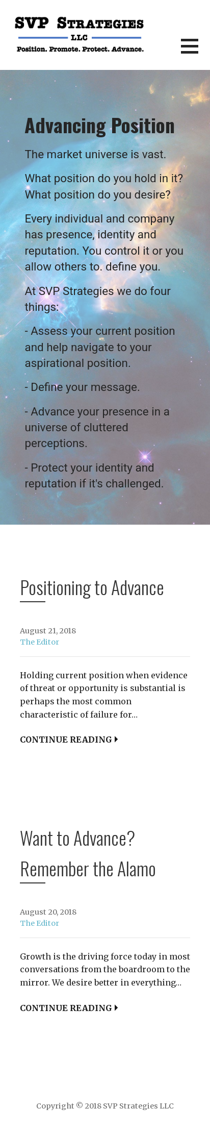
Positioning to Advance (92, 586)
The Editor (39, 642)
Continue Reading (66, 739)
